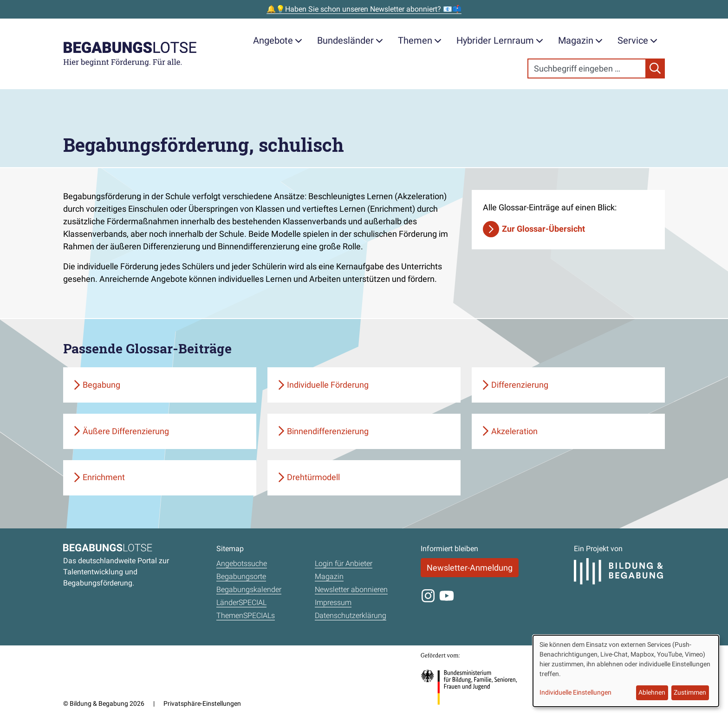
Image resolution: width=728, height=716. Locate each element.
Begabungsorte (241, 576)
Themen (420, 40)
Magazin (580, 40)
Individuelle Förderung (328, 385)
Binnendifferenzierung (328, 431)
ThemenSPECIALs (245, 615)
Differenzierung (519, 385)
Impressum (333, 602)
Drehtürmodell (313, 477)
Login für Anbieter (343, 563)
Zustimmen (690, 692)
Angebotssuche (241, 563)
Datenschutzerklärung (350, 615)
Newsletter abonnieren (351, 589)
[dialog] (626, 671)
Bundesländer (350, 40)
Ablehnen (651, 692)
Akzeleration (514, 431)
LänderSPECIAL (241, 602)
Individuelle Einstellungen (575, 692)
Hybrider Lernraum (499, 40)
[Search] (586, 68)
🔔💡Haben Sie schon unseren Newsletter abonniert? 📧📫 (364, 9)
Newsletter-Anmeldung (470, 568)
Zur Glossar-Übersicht (543, 229)
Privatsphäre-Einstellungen (202, 703)
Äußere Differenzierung (126, 431)
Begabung (101, 385)
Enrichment (104, 477)
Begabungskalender (248, 589)
